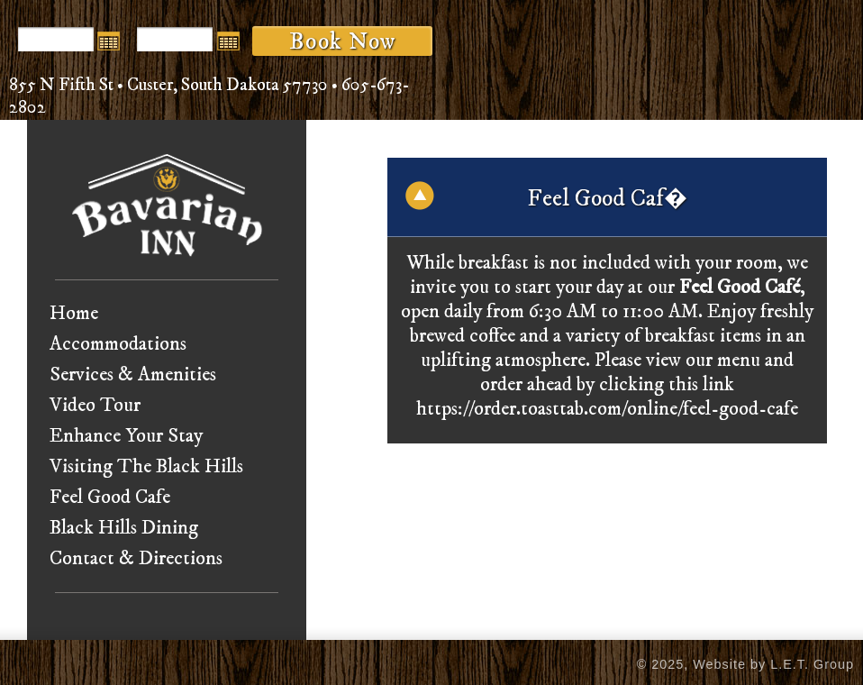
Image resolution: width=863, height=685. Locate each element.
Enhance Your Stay (126, 436)
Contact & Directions (136, 558)
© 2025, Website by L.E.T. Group (745, 664)
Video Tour (95, 405)
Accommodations (118, 344)
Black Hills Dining (124, 528)
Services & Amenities (133, 374)
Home (74, 313)
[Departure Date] (175, 39)
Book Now (342, 41)
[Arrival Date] (56, 39)
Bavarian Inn (167, 205)
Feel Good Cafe (110, 497)
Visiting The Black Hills (146, 466)
